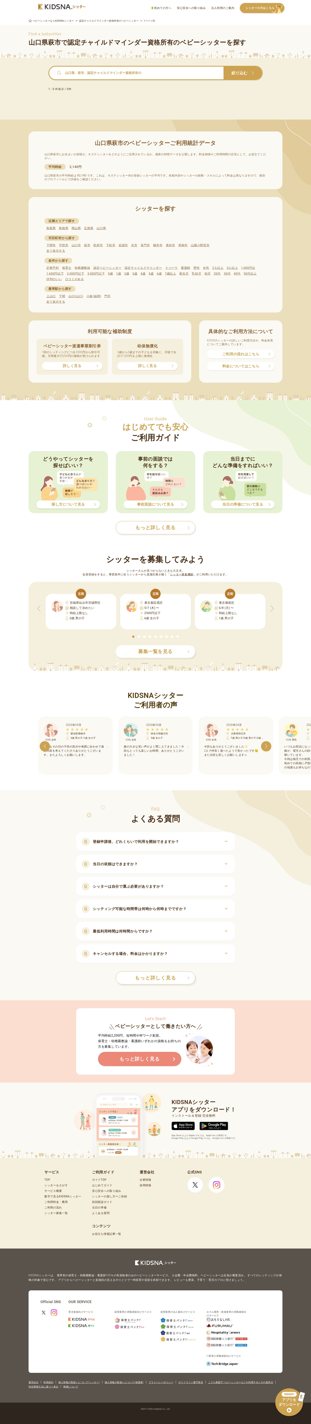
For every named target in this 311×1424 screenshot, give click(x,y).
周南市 (183, 245)
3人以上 (232, 268)
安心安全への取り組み (191, 8)
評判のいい (54, 279)
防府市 (98, 245)
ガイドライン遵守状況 (190, 1382)
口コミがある (74, 279)
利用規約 (48, 1382)
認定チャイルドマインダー (143, 268)
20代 (217, 273)
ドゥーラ (171, 268)
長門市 (145, 245)
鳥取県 (51, 228)
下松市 (110, 245)
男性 (196, 268)
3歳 (134, 273)
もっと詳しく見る (162, 978)
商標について (70, 1386)
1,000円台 (248, 268)
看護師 (185, 268)
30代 (227, 273)
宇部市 (63, 245)
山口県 (101, 228)
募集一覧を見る (163, 651)
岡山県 (76, 228)
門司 (107, 296)
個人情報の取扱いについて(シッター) (79, 1382)
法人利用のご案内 (222, 8)
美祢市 (170, 245)
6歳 (159, 273)
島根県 (63, 228)
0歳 (110, 273)
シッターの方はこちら (265, 8)
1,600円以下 (55, 273)
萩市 (87, 245)
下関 (62, 296)
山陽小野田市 (200, 245)
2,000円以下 (75, 273)
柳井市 (157, 245)
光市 (134, 245)
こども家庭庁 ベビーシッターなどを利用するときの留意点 (240, 1382)
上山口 (51, 296)
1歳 (118, 273)
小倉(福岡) (93, 296)
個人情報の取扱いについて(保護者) (124, 1382)
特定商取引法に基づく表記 (43, 1386)
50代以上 (250, 273)
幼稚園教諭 (82, 268)
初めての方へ (161, 8)
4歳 (143, 273)
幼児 (207, 273)
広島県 (88, 228)
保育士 (66, 268)
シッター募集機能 (181, 574)
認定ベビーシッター (107, 268)
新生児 (184, 273)
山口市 (76, 245)
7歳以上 (170, 273)
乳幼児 (196, 273)
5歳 (151, 273)
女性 (206, 268)
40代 (237, 273)
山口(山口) (75, 296)
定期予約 (52, 268)
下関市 (51, 245)
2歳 (126, 273)
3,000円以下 (96, 273)
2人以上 (218, 268)
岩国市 (123, 245)
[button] (133, 636)
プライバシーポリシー (161, 1382)
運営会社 (33, 1382)
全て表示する (55, 251)
